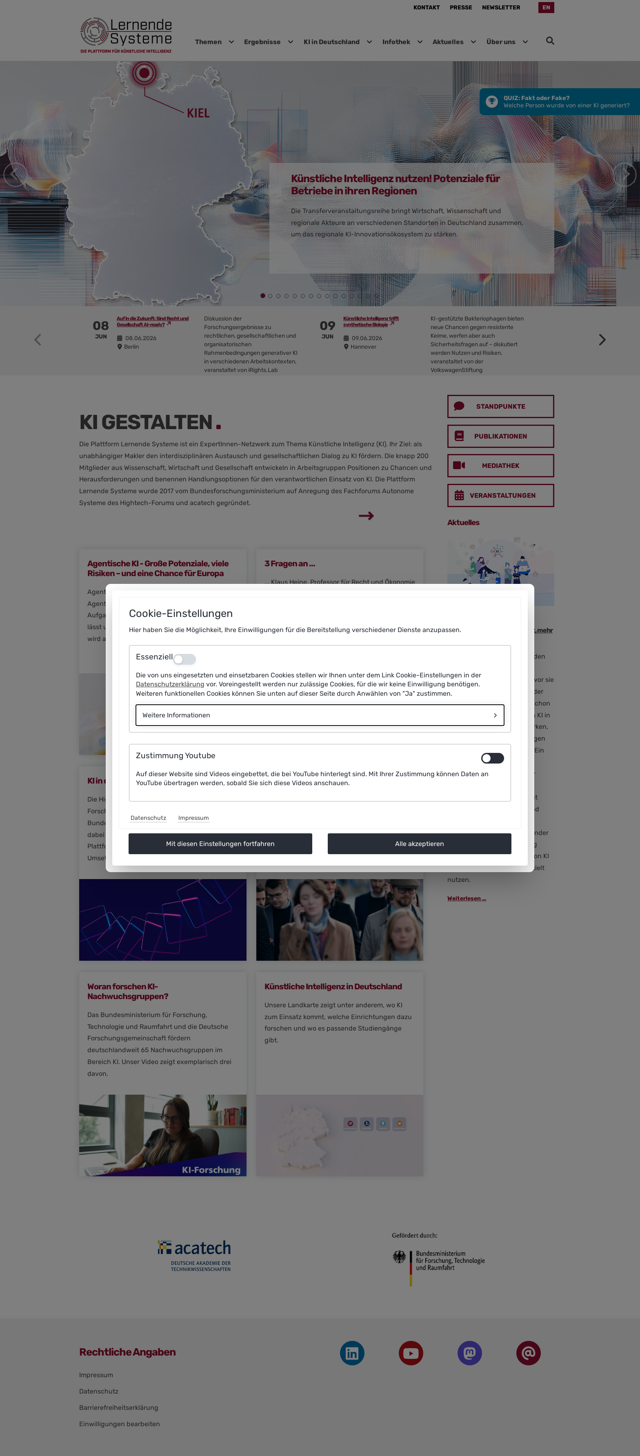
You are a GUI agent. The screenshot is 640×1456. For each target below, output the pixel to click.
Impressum (193, 818)
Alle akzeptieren (419, 844)
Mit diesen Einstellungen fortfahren (220, 844)
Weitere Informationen (176, 715)
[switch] (492, 758)
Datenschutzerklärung (170, 684)
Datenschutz (148, 818)
